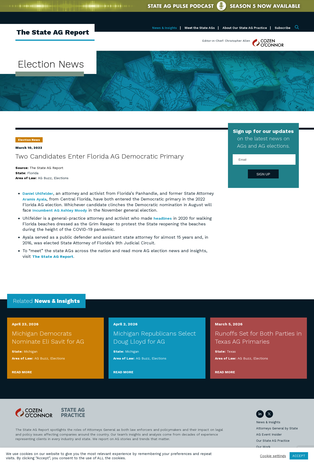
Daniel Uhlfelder (39, 193)
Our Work (263, 446)
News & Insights (164, 28)
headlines (163, 217)
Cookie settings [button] (273, 456)
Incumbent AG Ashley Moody (71, 209)
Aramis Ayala (54, 198)
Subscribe (282, 28)
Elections (61, 178)
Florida (32, 173)
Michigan (30, 351)
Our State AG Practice (273, 440)
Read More (22, 371)
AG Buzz (45, 178)
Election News (29, 139)
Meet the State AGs (200, 28)
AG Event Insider (269, 434)
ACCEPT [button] (298, 456)
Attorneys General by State (277, 428)
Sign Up (263, 174)
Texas (231, 351)
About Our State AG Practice (245, 28)
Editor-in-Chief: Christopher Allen (226, 40)
